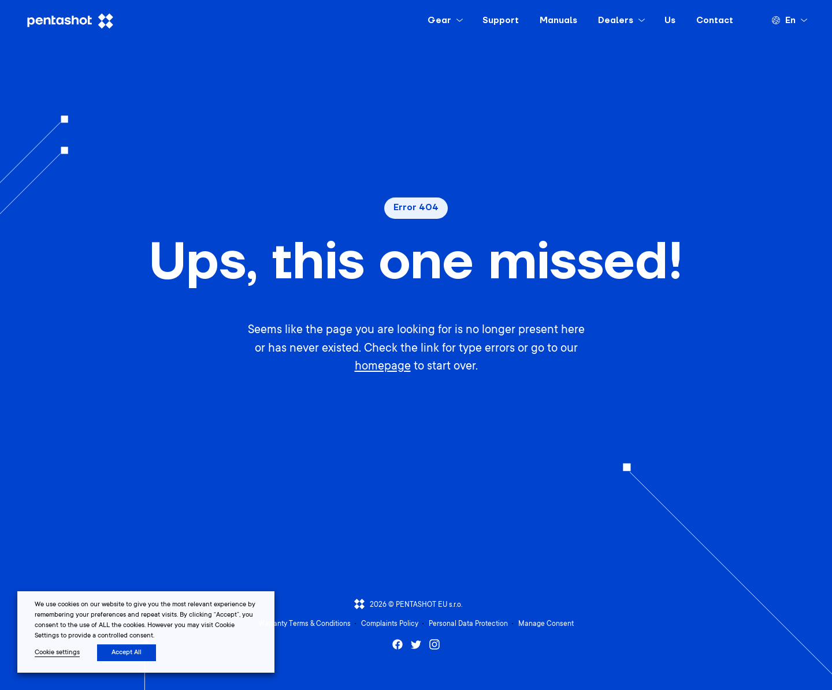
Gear (439, 20)
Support (500, 20)
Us (669, 20)
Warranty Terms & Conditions (304, 624)
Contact (714, 20)
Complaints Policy (389, 624)
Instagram (434, 644)
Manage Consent (546, 624)
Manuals (558, 20)
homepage (383, 367)
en (790, 20)
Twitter (416, 644)
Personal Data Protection (468, 624)
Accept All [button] (127, 653)
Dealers (615, 20)
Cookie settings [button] (57, 653)
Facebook (397, 644)
